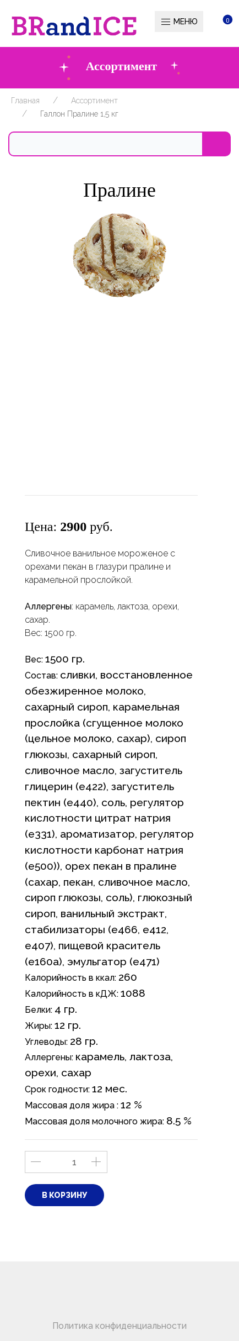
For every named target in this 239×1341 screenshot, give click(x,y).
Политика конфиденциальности (119, 1326)
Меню (179, 22)
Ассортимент (94, 100)
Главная (25, 100)
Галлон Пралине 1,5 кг (79, 113)
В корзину (64, 1195)
